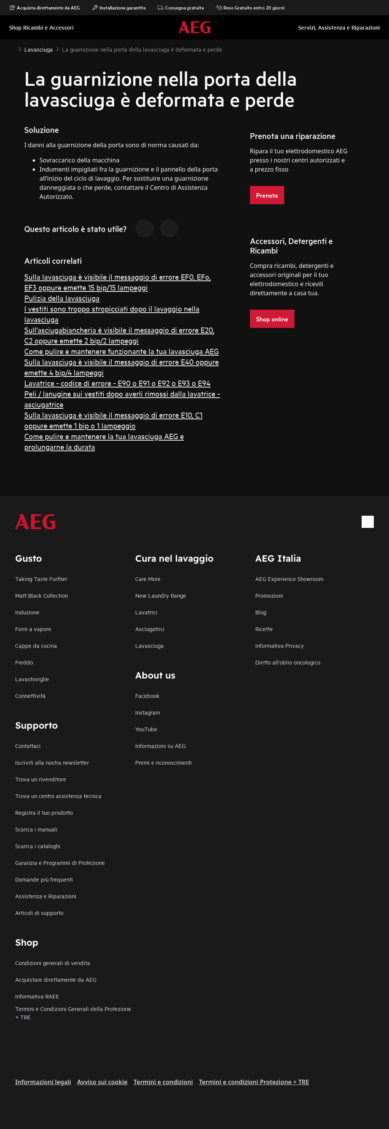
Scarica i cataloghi (37, 845)
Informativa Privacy (279, 645)
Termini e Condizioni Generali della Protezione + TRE (73, 1012)
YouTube (146, 728)
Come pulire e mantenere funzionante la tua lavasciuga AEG (121, 351)
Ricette (264, 628)
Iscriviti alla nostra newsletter (52, 762)
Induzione (27, 612)
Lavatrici (146, 612)
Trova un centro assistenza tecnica (58, 795)
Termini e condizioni (163, 1082)
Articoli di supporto (39, 912)
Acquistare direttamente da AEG (55, 979)
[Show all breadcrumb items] (12, 49)
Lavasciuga (149, 645)
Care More (148, 578)
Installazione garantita (118, 8)
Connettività (30, 695)
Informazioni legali (43, 1082)
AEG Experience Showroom (289, 578)
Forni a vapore (33, 628)
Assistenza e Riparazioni (45, 895)
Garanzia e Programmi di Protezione (60, 862)
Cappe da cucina (36, 645)
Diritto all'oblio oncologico (287, 662)
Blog (260, 612)
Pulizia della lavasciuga (62, 297)
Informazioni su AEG (160, 745)
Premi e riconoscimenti (163, 762)
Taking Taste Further (41, 578)
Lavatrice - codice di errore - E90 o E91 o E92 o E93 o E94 (117, 382)
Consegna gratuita (181, 8)
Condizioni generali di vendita (52, 962)
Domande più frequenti (44, 879)
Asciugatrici (149, 628)
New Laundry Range (160, 595)
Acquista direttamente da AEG (44, 8)
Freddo (24, 662)
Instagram (147, 712)
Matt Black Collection (41, 595)
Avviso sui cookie (102, 1082)
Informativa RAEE (37, 996)
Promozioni (269, 595)
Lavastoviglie (32, 678)
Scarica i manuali (36, 829)
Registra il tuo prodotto (44, 812)
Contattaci (28, 745)
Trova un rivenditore (40, 779)
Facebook (147, 695)
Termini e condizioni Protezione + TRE (254, 1082)
